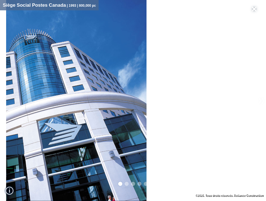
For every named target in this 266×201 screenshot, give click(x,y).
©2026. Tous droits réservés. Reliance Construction (229, 195)
